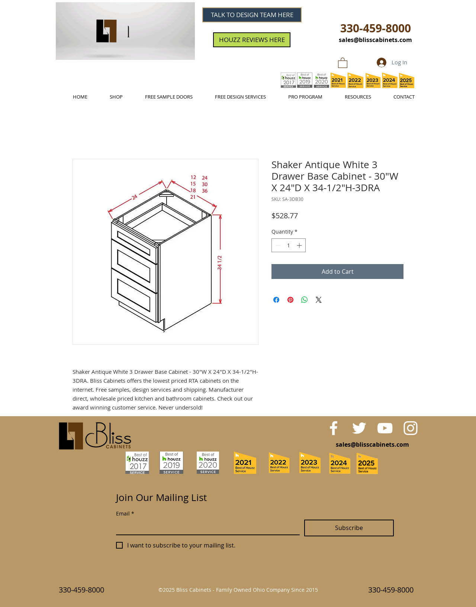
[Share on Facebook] (276, 299)
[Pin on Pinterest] (290, 299)
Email (125, 513)
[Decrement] (277, 245)
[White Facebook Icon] (333, 428)
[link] (342, 62)
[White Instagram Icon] (410, 428)
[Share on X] (318, 299)
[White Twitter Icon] (359, 428)
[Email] (205, 527)
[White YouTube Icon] (385, 428)
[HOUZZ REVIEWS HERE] (251, 39)
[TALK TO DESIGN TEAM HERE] (252, 14)
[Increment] (300, 245)
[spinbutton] (288, 245)
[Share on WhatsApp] (304, 299)
